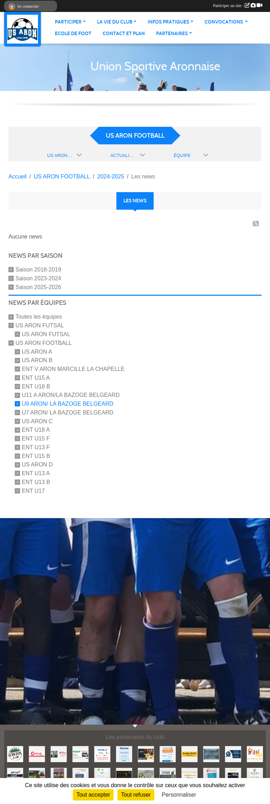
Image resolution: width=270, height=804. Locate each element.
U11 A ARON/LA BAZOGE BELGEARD (71, 395)
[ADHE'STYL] (255, 754)
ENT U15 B (36, 456)
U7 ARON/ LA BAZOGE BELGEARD (68, 413)
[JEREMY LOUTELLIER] (59, 754)
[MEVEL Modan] (233, 775)
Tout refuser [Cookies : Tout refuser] (135, 795)
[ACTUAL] (37, 754)
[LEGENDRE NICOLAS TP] (189, 775)
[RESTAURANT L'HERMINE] (59, 775)
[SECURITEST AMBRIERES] (80, 754)
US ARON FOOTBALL (43, 343)
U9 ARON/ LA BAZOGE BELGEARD (68, 404)
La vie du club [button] (115, 22)
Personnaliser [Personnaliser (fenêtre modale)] (179, 795)
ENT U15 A (36, 378)
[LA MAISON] (80, 775)
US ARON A (37, 351)
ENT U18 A (36, 430)
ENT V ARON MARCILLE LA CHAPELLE (73, 369)
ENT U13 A (36, 473)
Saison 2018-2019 (38, 270)
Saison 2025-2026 (38, 287)
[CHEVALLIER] (211, 775)
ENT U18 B (36, 386)
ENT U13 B (36, 482)
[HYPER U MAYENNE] (102, 754)
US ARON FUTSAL (39, 325)
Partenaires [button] (172, 34)
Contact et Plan (124, 34)
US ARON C (37, 421)
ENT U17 (33, 491)
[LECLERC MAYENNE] (168, 754)
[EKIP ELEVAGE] (211, 754)
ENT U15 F (36, 439)
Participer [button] (68, 22)
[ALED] (102, 775)
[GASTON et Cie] (15, 754)
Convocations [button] (224, 22)
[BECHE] (15, 775)
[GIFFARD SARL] (168, 775)
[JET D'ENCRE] (255, 775)
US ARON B (37, 360)
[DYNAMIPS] (124, 754)
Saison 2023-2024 (38, 278)
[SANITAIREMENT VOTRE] (124, 775)
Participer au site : (237, 5)
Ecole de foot (73, 34)
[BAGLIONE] (189, 754)
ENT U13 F (36, 447)
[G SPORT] (233, 754)
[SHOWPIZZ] (146, 754)
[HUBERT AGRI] (37, 775)
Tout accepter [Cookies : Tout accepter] (93, 795)
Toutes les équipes (38, 317)
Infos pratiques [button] (168, 22)
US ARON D (37, 465)
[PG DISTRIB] (146, 775)
